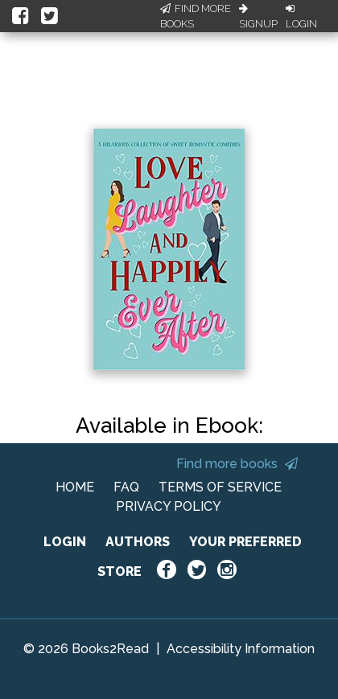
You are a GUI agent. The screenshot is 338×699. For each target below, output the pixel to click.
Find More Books (195, 16)
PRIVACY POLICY (168, 506)
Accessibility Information (241, 648)
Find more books (237, 463)
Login (301, 17)
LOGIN (64, 541)
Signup (258, 17)
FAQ (126, 487)
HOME (75, 487)
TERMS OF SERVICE (220, 487)
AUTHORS (137, 541)
